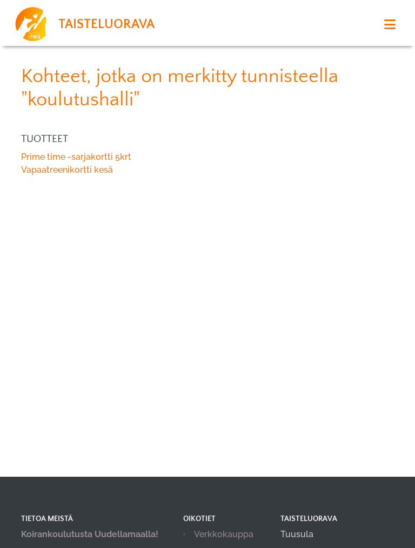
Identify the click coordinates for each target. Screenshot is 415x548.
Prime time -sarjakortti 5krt (76, 157)
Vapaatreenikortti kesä (67, 170)
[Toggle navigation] (390, 24)
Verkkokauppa (223, 534)
